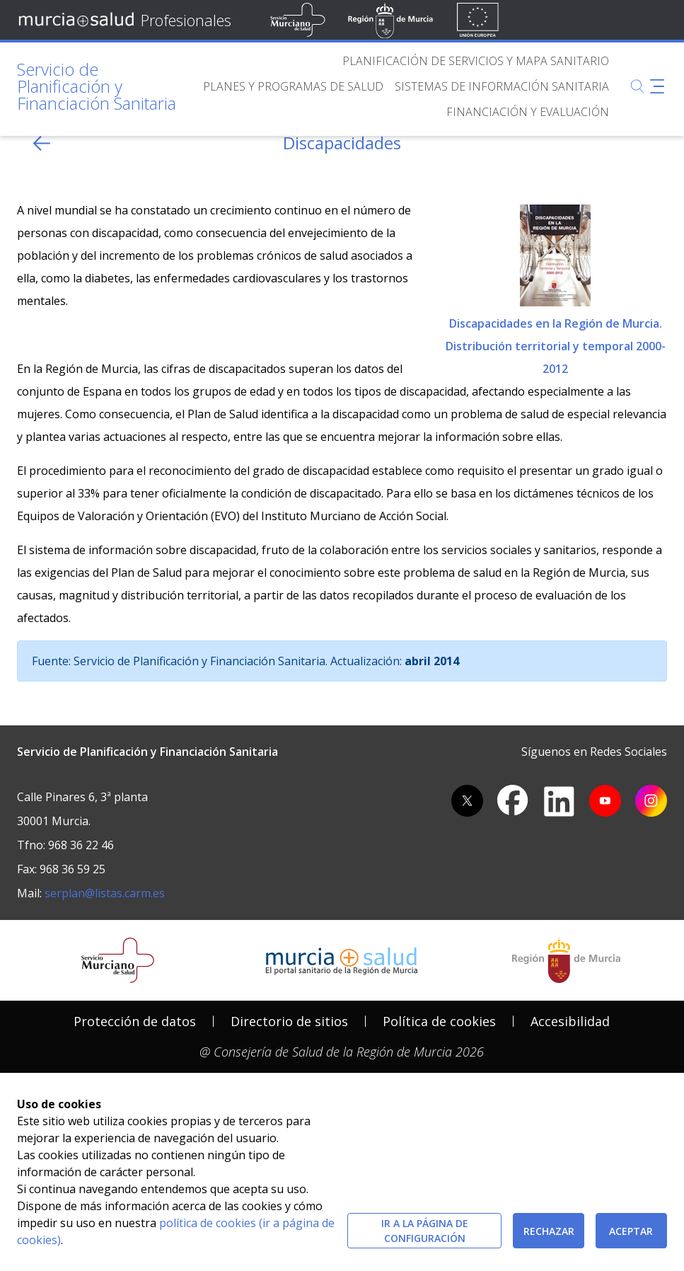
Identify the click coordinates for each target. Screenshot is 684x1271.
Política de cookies (439, 1021)
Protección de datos (135, 1021)
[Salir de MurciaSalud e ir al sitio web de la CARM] (566, 960)
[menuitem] (475, 61)
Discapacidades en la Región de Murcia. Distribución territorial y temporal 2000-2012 (556, 287)
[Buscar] (637, 86)
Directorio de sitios (289, 1021)
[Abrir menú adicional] (657, 86)
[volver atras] (41, 143)
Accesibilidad (570, 1021)
